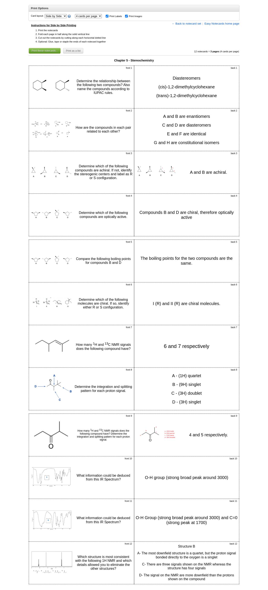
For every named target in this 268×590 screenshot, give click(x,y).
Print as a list (73, 50)
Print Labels (116, 16)
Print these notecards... (45, 50)
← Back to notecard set (186, 23)
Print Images (135, 16)
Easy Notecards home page (222, 23)
